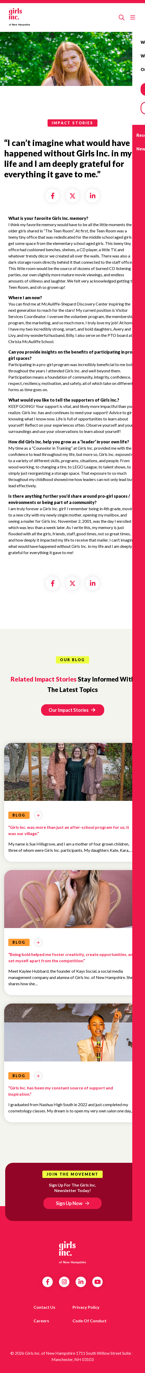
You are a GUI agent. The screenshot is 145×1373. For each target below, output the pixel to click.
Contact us (44, 1307)
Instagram (64, 1282)
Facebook (47, 1282)
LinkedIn (81, 1282)
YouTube (97, 1282)
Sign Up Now (69, 1203)
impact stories (72, 123)
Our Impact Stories (72, 710)
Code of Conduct (89, 1320)
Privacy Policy (86, 1307)
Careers (41, 1320)
